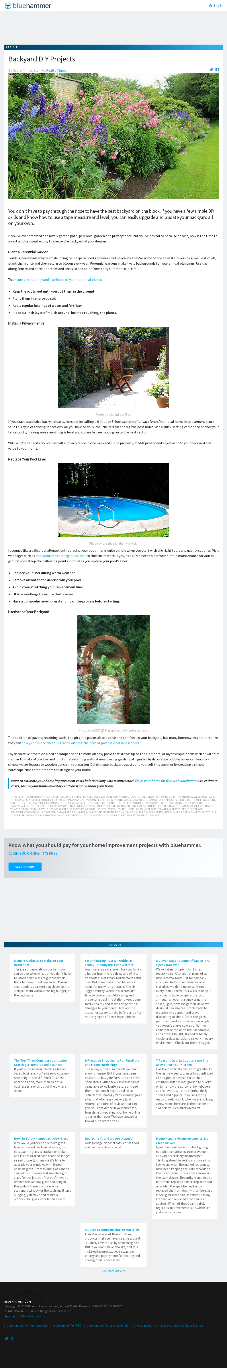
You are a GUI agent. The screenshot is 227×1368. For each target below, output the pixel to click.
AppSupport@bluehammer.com (25, 1316)
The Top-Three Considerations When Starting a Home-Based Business (41, 1062)
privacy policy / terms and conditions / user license (168, 1325)
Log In (216, 6)
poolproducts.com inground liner (61, 555)
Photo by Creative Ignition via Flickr (113, 543)
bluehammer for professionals (107, 1325)
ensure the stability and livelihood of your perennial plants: (57, 279)
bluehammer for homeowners (27, 1325)
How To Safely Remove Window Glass (41, 1138)
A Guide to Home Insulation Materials (112, 1230)
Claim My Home (25, 866)
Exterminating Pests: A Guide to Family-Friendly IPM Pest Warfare (109, 963)
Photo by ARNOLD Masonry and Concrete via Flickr (114, 730)
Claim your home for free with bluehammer (167, 780)
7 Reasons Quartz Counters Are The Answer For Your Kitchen (182, 1062)
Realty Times (56, 70)
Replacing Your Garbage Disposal (109, 1138)
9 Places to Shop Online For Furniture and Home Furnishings (112, 1062)
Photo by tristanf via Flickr (113, 414)
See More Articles (114, 1271)
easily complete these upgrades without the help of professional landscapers (80, 743)
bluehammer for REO (67, 1325)
